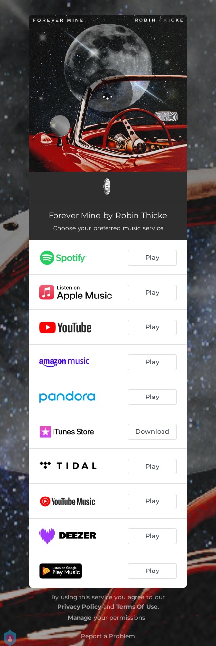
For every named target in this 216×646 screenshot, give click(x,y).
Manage (80, 617)
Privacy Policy (79, 606)
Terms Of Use (137, 606)
